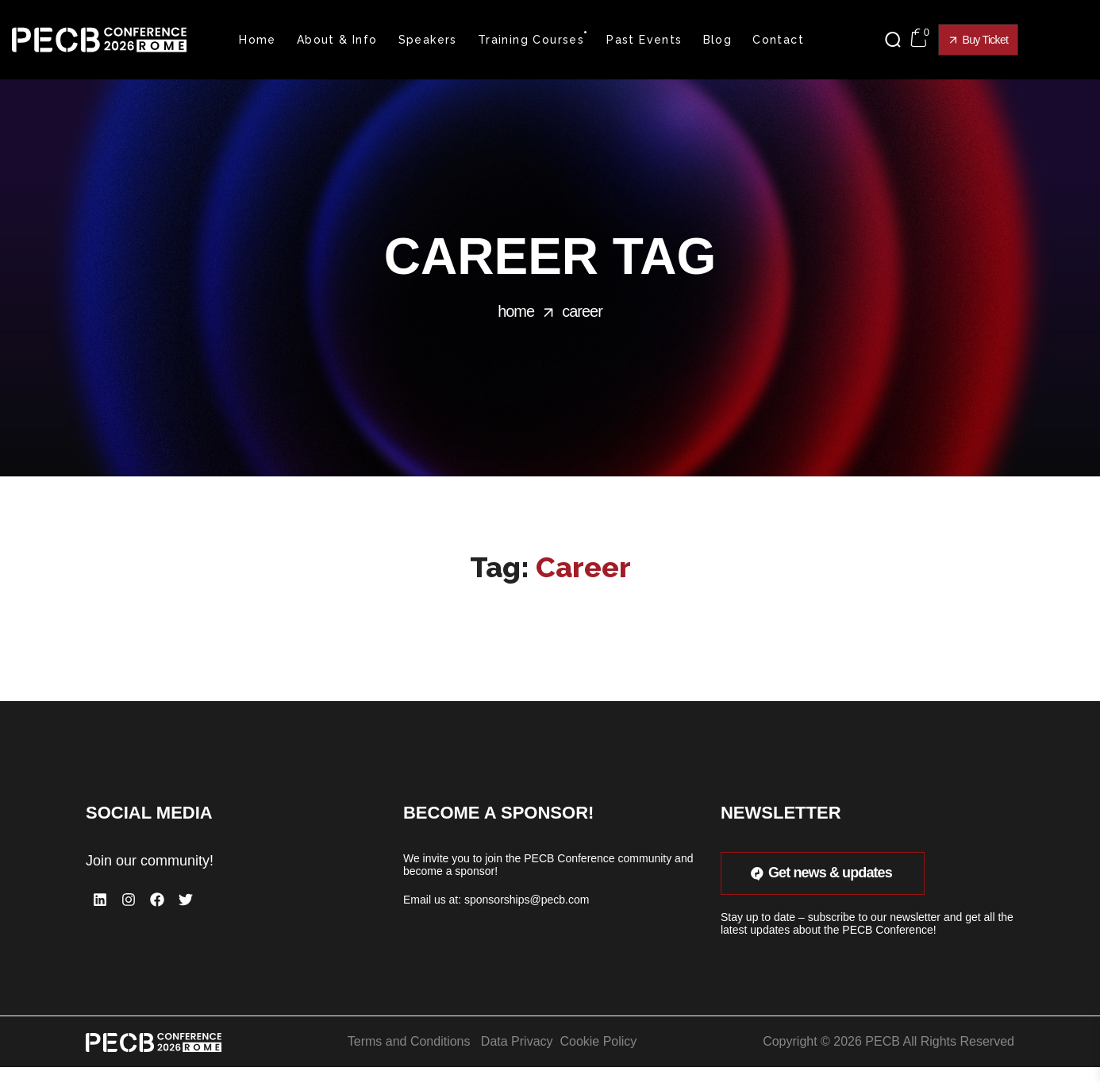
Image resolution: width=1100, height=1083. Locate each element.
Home (516, 311)
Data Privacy (517, 1041)
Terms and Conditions (409, 1041)
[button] (897, 39)
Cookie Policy (598, 1041)
